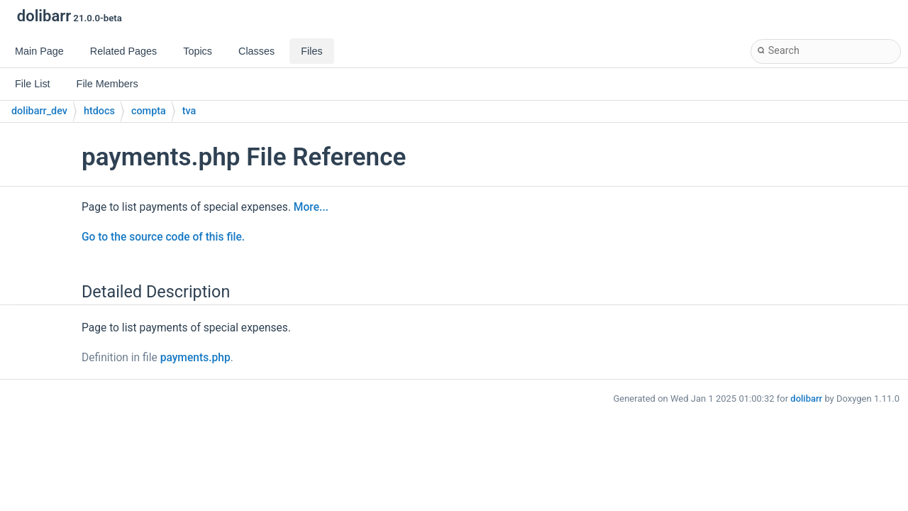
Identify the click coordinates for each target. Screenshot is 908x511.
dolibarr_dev (39, 111)
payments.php (195, 357)
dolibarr (806, 398)
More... (311, 207)
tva (189, 111)
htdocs (99, 111)
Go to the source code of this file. (163, 237)
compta (148, 111)
